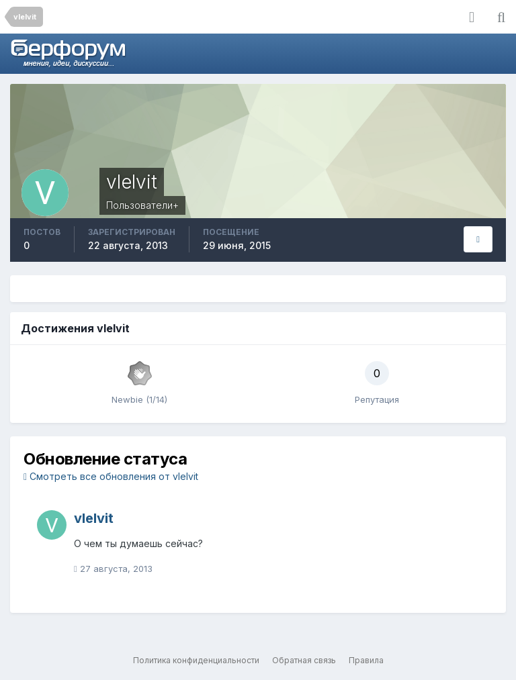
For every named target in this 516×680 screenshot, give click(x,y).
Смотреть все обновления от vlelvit (111, 476)
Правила (366, 660)
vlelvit (94, 518)
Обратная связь (304, 660)
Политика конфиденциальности (196, 660)
